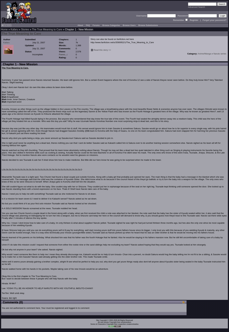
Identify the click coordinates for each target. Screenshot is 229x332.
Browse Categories (111, 25)
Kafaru (14, 29)
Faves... (63, 54)
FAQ (88, 25)
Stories (25, 29)
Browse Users (129, 25)
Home (4, 29)
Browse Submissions (148, 25)
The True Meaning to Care (47, 29)
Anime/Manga (204, 53)
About (80, 25)
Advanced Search (196, 7)
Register (194, 20)
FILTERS (6, 25)
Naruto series (220, 53)
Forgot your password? (215, 20)
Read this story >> (102, 50)
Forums (96, 25)
